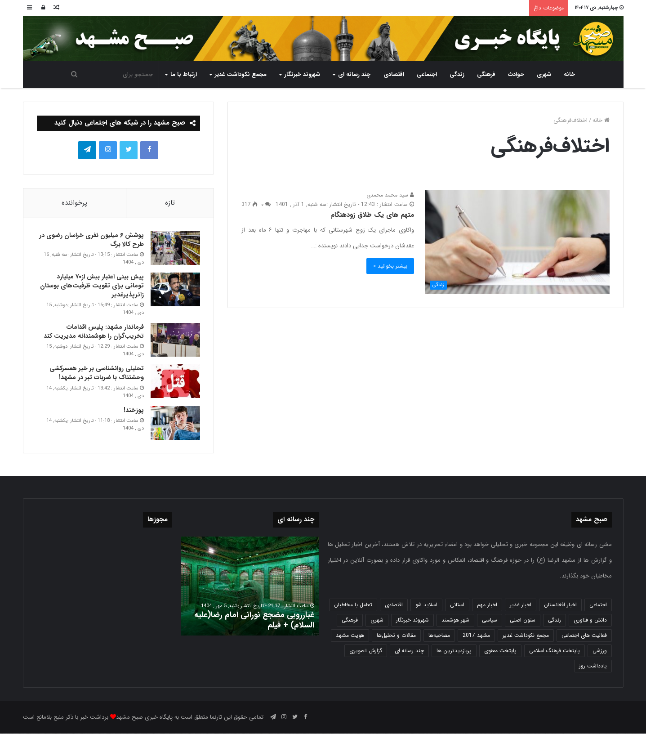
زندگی (457, 74)
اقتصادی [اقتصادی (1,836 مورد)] (394, 605)
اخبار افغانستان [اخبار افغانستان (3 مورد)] (560, 605)
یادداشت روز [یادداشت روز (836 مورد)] (593, 666)
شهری (544, 74)
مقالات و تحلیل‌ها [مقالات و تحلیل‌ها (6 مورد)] (396, 635)
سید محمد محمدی (390, 195)
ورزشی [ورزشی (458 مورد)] (600, 651)
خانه (569, 74)
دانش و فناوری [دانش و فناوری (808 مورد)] (590, 620)
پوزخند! (134, 410)
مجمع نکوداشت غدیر (241, 74)
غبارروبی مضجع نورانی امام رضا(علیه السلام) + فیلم (254, 620)
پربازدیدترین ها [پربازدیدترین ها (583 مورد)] (454, 651)
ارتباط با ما (183, 74)
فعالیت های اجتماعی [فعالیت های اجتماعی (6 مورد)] (584, 635)
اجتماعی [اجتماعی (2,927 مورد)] (598, 605)
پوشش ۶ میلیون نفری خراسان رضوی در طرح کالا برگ (91, 240)
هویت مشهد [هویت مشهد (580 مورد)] (350, 635)
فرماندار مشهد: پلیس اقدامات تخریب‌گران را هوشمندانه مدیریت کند (94, 331)
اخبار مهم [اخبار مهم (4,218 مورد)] (487, 605)
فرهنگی (486, 74)
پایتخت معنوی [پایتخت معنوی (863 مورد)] (500, 651)
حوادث (516, 74)
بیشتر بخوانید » (390, 266)
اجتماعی (427, 74)
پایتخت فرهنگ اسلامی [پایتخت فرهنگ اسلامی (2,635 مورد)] (554, 651)
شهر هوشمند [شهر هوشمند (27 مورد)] (455, 620)
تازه (170, 202)
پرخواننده (74, 202)
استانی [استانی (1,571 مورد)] (457, 605)
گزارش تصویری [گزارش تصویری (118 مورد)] (365, 651)
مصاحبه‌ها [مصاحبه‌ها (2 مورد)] (439, 635)
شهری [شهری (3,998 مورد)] (376, 620)
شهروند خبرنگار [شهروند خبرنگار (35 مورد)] (412, 620)
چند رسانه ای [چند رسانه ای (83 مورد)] (409, 651)
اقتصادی (393, 74)
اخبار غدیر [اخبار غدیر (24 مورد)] (520, 605)
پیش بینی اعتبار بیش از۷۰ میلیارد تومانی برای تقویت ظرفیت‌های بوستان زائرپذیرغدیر (92, 286)
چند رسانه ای (354, 74)
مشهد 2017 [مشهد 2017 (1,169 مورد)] (476, 635)
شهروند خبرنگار (302, 74)
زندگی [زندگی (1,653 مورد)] (554, 620)
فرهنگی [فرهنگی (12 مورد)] (350, 620)
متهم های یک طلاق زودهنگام (372, 215)
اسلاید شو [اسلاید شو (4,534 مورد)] (426, 605)
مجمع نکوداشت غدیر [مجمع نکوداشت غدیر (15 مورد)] (526, 635)
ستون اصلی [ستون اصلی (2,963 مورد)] (522, 620)
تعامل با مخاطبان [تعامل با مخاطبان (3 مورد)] (353, 605)
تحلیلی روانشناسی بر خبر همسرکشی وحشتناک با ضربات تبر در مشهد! (96, 373)
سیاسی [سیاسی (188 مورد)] (489, 620)
